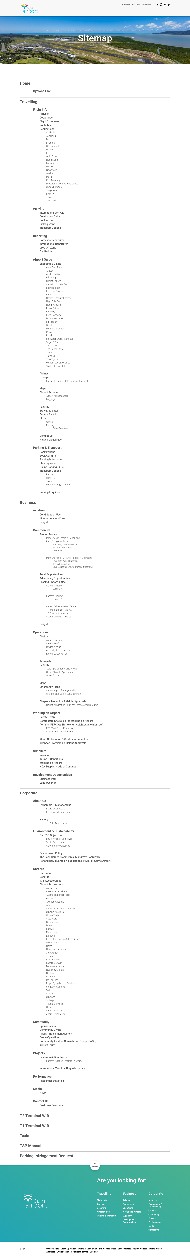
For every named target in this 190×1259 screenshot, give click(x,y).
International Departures (54, 243)
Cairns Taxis (52, 915)
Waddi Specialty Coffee (58, 362)
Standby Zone (48, 463)
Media (37, 1089)
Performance (42, 1076)
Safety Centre (48, 717)
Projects (39, 1053)
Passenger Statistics (52, 1080)
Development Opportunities (52, 775)
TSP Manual (30, 1145)
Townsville (51, 200)
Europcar (51, 935)
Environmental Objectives (59, 838)
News (43, 1093)
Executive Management (58, 812)
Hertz (49, 946)
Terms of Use (155, 1248)
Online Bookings (60, 428)
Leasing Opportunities (53, 582)
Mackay (50, 163)
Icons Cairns (52, 308)
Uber (48, 1007)
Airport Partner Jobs (52, 884)
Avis (48, 905)
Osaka (49, 173)
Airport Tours (47, 1045)
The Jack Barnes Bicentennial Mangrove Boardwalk (70, 857)
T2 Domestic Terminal (57, 613)
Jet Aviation (52, 952)
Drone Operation (49, 1037)
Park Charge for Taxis (57, 541)
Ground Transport (50, 534)
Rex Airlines (52, 980)
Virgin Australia (54, 1010)
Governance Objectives (58, 845)
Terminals (45, 661)
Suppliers (39, 751)
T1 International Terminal (59, 609)
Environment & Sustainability (53, 831)
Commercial (41, 530)
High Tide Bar (53, 301)
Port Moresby (53, 180)
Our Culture (46, 873)
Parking (50, 425)
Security (44, 406)
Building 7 (57, 589)
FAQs (43, 418)
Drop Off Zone (48, 247)
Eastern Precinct (54, 596)
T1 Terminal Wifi (34, 1125)
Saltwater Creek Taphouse (59, 338)
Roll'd (49, 335)
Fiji (47, 152)
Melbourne (51, 166)
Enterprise (51, 932)
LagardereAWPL (54, 962)
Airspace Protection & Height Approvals (63, 701)
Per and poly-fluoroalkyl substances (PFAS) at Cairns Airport (75, 860)
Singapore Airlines (55, 986)
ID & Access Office (50, 880)
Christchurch (53, 146)
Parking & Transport (47, 448)
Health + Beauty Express (58, 298)
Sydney (50, 193)
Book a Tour (47, 220)
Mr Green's (51, 321)
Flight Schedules (49, 121)
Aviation (39, 510)
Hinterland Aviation (56, 949)
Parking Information (51, 459)
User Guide (58, 550)
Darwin (49, 149)
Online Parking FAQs (52, 467)
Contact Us (46, 435)
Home (25, 83)
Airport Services (49, 392)
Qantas (50, 973)
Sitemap (94, 1252)
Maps (43, 388)
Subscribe (50, 1252)
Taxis (49, 481)
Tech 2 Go (51, 345)
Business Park (48, 778)
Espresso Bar (53, 287)
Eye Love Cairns (54, 291)
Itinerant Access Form (53, 518)
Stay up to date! (49, 410)
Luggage (50, 399)
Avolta (49, 898)
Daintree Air (52, 922)
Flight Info (40, 109)
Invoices (44, 755)
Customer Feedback (51, 1105)
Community (41, 1022)
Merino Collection (55, 328)
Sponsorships (48, 1026)
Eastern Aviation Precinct (54, 1057)
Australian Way (54, 274)
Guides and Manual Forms (59, 731)
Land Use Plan (48, 782)
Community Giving (50, 1029)
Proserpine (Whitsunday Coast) (62, 183)
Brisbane (50, 142)
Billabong (51, 277)
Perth (49, 176)
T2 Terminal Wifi (34, 1115)
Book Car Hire (48, 455)
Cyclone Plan (42, 91)
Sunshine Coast (54, 187)
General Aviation (54, 585)
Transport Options (50, 227)
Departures (46, 117)
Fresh (49, 294)
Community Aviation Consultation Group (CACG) (68, 1041)
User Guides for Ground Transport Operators (73, 567)
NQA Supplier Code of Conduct (58, 766)
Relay (49, 332)
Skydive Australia (55, 911)
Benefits (44, 876)
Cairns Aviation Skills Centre (60, 908)
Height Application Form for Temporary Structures (72, 705)
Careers (38, 869)
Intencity (50, 311)
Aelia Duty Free (54, 267)
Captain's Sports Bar (56, 284)
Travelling (126, 4)
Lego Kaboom (53, 315)
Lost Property (124, 1248)
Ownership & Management (55, 805)
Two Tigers (52, 359)
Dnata (49, 925)
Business (136, 4)
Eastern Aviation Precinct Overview (64, 1060)
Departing (40, 236)
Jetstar (50, 956)
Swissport (51, 1000)
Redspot (50, 976)
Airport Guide (42, 259)
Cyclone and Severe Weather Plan (63, 693)
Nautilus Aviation (55, 969)
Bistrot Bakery (53, 281)
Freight (44, 522)
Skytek (49, 993)
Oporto (49, 325)
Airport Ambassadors (57, 395)
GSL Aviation (52, 942)
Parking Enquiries (50, 492)
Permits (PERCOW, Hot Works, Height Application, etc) (71, 724)
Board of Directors (55, 808)
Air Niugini (51, 888)
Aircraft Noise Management (56, 1033)
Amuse (50, 270)
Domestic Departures (52, 240)
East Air (50, 928)
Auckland (51, 136)
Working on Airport (46, 713)
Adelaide (50, 132)
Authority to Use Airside (58, 650)
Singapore (51, 190)
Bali (48, 139)
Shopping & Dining (50, 263)
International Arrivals (52, 212)
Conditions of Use (50, 514)
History (44, 819)
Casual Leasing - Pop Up (58, 616)
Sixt (48, 990)
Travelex (50, 355)
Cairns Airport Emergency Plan (62, 690)
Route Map (46, 125)
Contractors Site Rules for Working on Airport (66, 720)
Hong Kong (52, 159)
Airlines (44, 373)
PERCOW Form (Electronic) (60, 728)
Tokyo (49, 197)
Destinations (47, 129)
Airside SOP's (53, 643)
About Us (39, 801)
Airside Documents (56, 640)
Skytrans (50, 996)
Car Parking (46, 251)
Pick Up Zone (47, 224)
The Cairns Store (54, 349)
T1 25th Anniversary (56, 823)
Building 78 (58, 599)
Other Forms (52, 675)
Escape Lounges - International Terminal (67, 381)
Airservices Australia (56, 891)
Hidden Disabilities (51, 439)
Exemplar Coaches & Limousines (63, 939)
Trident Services (54, 1003)
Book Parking (47, 452)
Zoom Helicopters (55, 1014)
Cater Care (51, 918)
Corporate (146, 4)
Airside (44, 636)
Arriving (38, 208)
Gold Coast (52, 156)
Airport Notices (140, 1248)
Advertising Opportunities (55, 578)
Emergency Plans (50, 686)
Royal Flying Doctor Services (61, 983)
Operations (41, 632)
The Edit (50, 352)
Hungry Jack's (53, 304)
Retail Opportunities (51, 574)
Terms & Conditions (62, 547)
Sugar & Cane (53, 342)
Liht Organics (53, 959)
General (50, 421)
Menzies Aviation (55, 966)
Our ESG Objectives (51, 835)
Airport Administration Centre (61, 606)
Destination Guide (50, 216)
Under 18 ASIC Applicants (59, 672)
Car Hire (50, 477)
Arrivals (44, 113)
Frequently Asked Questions (66, 544)
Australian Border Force (58, 894)
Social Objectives (55, 842)
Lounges (45, 377)
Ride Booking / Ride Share (59, 484)
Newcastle (51, 170)
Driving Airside (53, 647)
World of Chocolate (56, 366)
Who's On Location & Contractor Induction (64, 739)
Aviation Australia (55, 901)
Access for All (48, 414)
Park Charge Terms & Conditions (63, 538)
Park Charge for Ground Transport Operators (69, 557)
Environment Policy (51, 853)
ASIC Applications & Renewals (61, 668)
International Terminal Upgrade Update (62, 1068)
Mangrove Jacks (54, 318)
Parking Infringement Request (46, 1155)
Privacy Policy (52, 1248)
